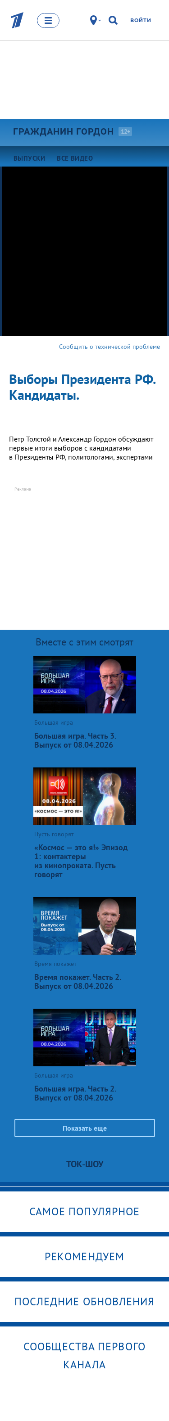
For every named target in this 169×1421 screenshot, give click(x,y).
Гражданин (63, 131)
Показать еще (85, 1127)
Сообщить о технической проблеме (109, 347)
